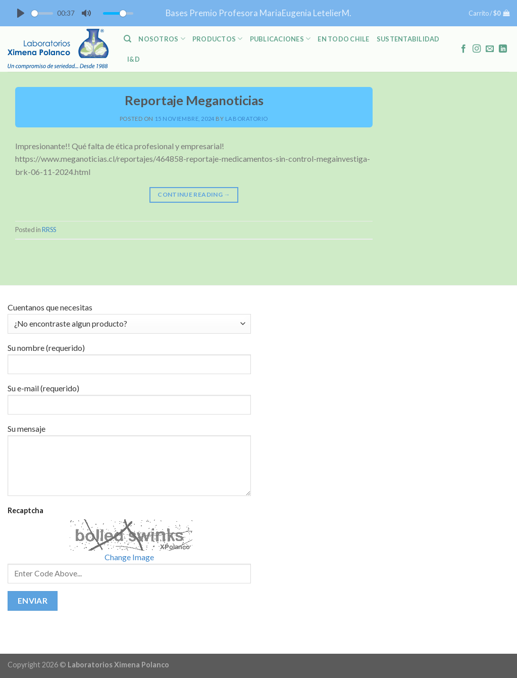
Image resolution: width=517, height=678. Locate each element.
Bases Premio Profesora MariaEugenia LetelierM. (258, 13)
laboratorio (246, 118)
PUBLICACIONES (280, 38)
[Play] (21, 13)
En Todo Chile (343, 39)
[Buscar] (127, 39)
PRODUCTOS (217, 38)
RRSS (49, 229)
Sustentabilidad (408, 39)
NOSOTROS (161, 38)
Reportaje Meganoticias (194, 100)
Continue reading (194, 194)
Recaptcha (25, 510)
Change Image (129, 557)
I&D (133, 59)
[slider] (42, 13)
